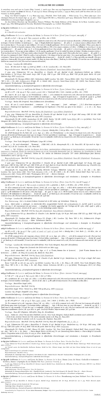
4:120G (39, 92)
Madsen (4, 76)
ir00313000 (7, 345)
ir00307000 (20, 76)
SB (56, 119)
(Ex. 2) (75, 322)
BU (74, 170)
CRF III (68, 344)
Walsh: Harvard (91, 344)
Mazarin (56, 81)
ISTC (13, 76)
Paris (62, 182)
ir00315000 (7, 382)
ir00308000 (48, 116)
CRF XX (81, 213)
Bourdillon (39, 72)
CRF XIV (23, 165)
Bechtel (64, 72)
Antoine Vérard (71, 228)
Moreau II (31, 381)
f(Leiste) (45, 130)
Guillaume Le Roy (72, 127)
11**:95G (47, 231)
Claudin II (45, 258)
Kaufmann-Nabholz (82, 72)
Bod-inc (53, 165)
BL (58, 79)
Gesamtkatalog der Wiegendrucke (15, 390)
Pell (24, 74)
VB (10, 116)
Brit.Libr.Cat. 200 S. (75, 381)
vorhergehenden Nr (74, 204)
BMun (72, 81)
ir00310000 (14, 216)
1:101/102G (35, 38)
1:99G (38, 301)
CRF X (50, 74)
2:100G (33, 92)
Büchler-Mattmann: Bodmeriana (73, 165)
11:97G (32, 276)
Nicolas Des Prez (72, 341)
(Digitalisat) (46, 69)
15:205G (33, 185)
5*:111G (33, 130)
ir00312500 (59, 289)
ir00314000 (16, 365)
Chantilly (93, 165)
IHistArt (25, 220)
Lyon (62, 89)
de (18, 28)
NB (78, 371)
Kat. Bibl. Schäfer (18, 167)
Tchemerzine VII (23, 72)
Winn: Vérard (24, 289)
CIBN (3, 167)
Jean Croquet (70, 35)
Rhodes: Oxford (78, 344)
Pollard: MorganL (24, 116)
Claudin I (41, 213)
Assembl (92, 329)
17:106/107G (41, 185)
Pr (44, 165)
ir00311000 (33, 260)
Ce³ (15, 74)
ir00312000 (65, 326)
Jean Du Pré (70, 182)
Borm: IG (92, 74)
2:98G (33, 231)
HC (6, 258)
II (88, 185)
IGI (94, 163)
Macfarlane (70, 258)
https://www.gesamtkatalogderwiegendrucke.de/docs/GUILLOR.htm (68, 390)
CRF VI (40, 74)
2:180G (44, 301)
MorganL (39, 172)
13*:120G (55, 231)
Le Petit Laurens (72, 298)
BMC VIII (74, 74)
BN (93, 172)
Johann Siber (70, 89)
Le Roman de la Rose (52, 28)
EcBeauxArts (25, 81)
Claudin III (51, 72)
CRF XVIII (61, 74)
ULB (12, 263)
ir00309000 (54, 167)
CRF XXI (11, 326)
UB (38, 119)
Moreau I (44, 344)
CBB (71, 163)
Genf (62, 35)
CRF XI (90, 114)
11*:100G (40, 231)
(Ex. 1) (69, 322)
